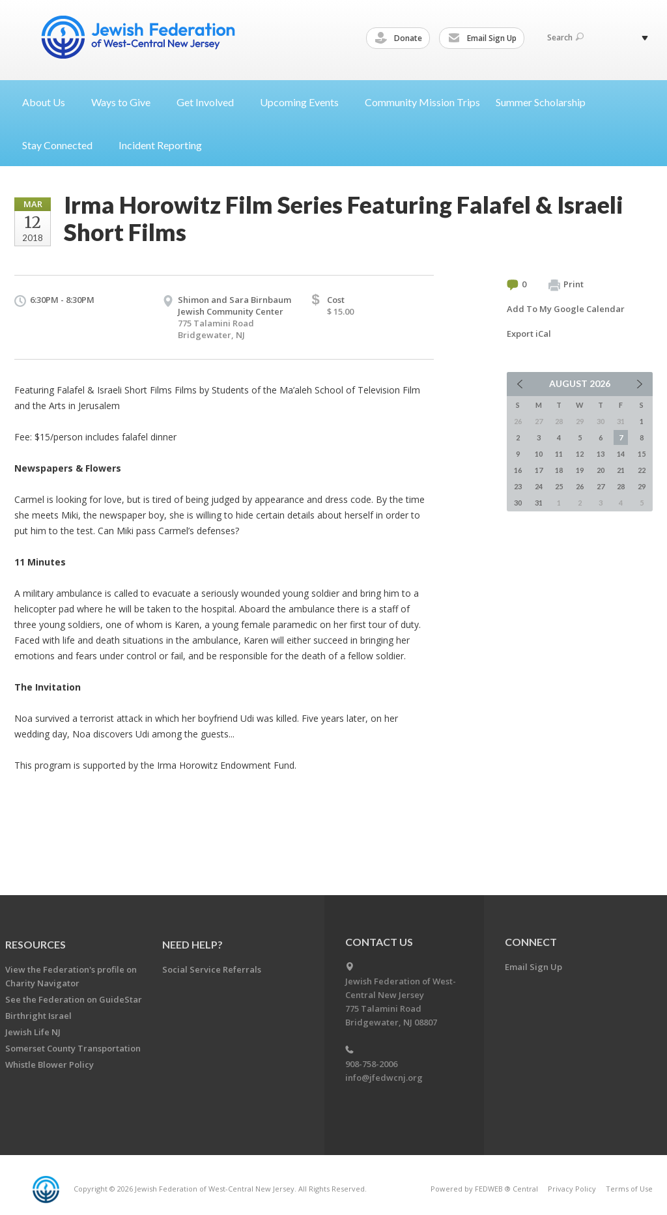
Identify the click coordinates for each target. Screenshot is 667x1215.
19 (580, 470)
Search (565, 37)
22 (642, 470)
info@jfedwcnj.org (384, 1077)
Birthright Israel (38, 1016)
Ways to (126, 102)
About (49, 102)
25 (559, 486)
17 (539, 470)
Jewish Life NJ (33, 1032)
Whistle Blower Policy (49, 1064)
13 (600, 454)
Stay (62, 145)
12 (580, 454)
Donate (400, 38)
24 (539, 486)
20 (600, 470)
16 (518, 470)
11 (559, 454)
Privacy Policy (572, 1189)
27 (600, 486)
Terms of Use (629, 1189)
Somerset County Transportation (73, 1048)
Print (566, 284)
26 (580, 486)
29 (642, 486)
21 (621, 470)
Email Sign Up (484, 38)
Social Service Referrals (211, 969)
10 (539, 454)
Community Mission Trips (422, 102)
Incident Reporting (160, 145)
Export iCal (529, 333)
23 (518, 486)
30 (518, 502)
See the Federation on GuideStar (73, 999)
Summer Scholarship (541, 102)
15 (642, 454)
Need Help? (192, 944)
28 (621, 486)
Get (210, 102)
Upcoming (304, 102)
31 (539, 502)
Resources (35, 944)
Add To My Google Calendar (566, 309)
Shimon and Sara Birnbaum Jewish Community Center (234, 305)
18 (559, 470)
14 (621, 454)
